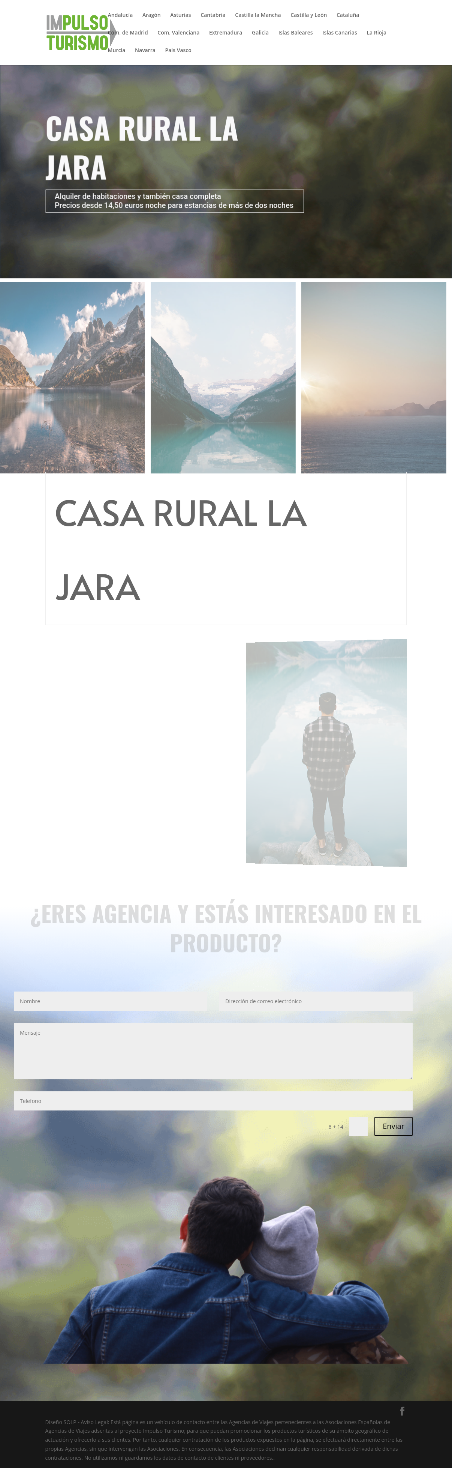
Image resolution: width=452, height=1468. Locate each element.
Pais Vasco (178, 51)
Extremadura (225, 33)
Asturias (180, 15)
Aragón (151, 15)
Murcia (117, 51)
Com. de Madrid (128, 33)
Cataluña (348, 15)
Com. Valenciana (178, 33)
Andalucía (120, 15)
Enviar (393, 1126)
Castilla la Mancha (258, 15)
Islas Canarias (339, 33)
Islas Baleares (295, 33)
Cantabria (213, 15)
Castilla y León (308, 15)
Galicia (260, 33)
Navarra (145, 51)
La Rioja (376, 33)
